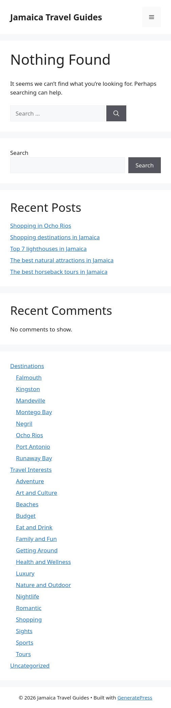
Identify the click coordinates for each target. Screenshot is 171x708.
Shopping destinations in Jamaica (55, 237)
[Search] (116, 113)
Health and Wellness (43, 562)
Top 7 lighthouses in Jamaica (48, 248)
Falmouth (29, 377)
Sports (24, 642)
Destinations (27, 366)
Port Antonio (33, 446)
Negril (24, 423)
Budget (26, 516)
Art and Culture (36, 493)
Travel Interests (31, 469)
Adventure (30, 481)
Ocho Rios (29, 435)
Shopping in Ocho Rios (40, 225)
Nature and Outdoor (43, 585)
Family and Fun (36, 539)
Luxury (25, 573)
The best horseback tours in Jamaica (58, 272)
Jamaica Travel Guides (56, 17)
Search (19, 153)
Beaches (27, 504)
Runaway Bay (34, 458)
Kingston (28, 389)
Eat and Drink (34, 527)
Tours (23, 654)
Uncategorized (30, 665)
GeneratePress (134, 697)
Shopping (29, 619)
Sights (24, 631)
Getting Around (37, 550)
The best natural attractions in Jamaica (62, 260)
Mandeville (30, 400)
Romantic (28, 608)
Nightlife (27, 596)
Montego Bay (34, 412)
